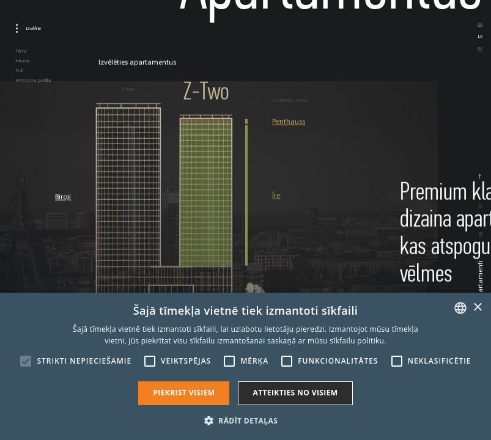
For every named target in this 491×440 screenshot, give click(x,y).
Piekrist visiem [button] (184, 392)
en (480, 24)
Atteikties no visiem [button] (295, 392)
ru (480, 48)
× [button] (477, 307)
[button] (245, 419)
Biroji (63, 196)
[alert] (245, 366)
